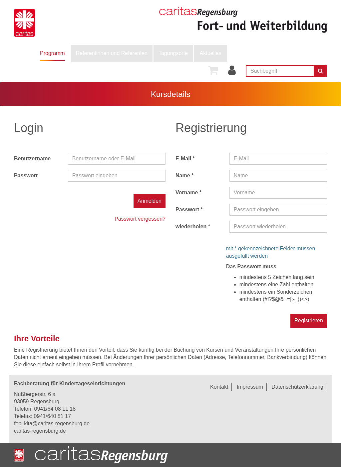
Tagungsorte (173, 53)
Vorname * (188, 192)
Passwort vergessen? (140, 219)
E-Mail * (185, 158)
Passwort (26, 175)
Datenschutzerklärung (297, 387)
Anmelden (150, 201)
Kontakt (219, 387)
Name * (184, 175)
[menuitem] (52, 53)
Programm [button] (52, 53)
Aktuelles (210, 53)
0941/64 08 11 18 (55, 409)
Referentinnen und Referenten (112, 53)
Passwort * (189, 209)
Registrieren (308, 320)
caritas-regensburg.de (40, 431)
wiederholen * (192, 226)
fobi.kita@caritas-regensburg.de (52, 423)
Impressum (250, 387)
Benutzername (32, 158)
